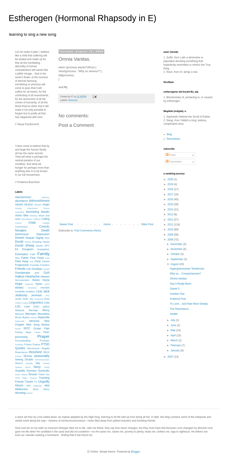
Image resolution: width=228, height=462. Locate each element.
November (177, 249)
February (176, 345)
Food (37, 261)
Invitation (30, 291)
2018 (171, 189)
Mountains (43, 313)
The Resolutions (179, 308)
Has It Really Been (180, 283)
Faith (32, 254)
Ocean (37, 328)
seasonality (41, 356)
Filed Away (21, 261)
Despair (30, 237)
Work (35, 389)
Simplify (29, 363)
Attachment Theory (38, 208)
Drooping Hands (40, 241)
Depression (42, 234)
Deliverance (22, 234)
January (175, 350)
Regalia (45, 348)
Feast (40, 257)
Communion (21, 226)
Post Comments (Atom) (87, 230)
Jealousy (21, 295)
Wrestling (20, 392)
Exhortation (21, 254)
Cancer (18, 223)
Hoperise (29, 284)
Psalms (36, 344)
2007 (171, 356)
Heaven (45, 276)
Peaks (37, 332)
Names (34, 317)
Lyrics (46, 306)
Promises (44, 340)
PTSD (45, 344)
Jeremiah (36, 295)
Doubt (19, 241)
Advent (19, 204)
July (173, 320)
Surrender (43, 370)
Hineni (36, 280)
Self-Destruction (42, 359)
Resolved (35, 352)
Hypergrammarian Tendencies (187, 268)
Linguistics (36, 302)
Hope (18, 283)
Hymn (38, 283)
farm (17, 258)
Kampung (38, 299)
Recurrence (33, 348)
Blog (169, 134)
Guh (46, 272)
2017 (171, 194)
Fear (33, 257)
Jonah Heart (21, 299)
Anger (46, 204)
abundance (21, 200)
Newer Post (66, 224)
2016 (171, 199)
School (18, 356)
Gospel (46, 269)
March (175, 340)
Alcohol (28, 204)
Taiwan (24, 374)
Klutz (46, 299)
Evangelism (43, 249)
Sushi (17, 374)
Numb (18, 328)
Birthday (33, 215)
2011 (171, 224)
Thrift (17, 378)
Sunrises (31, 370)
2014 (171, 209)
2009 (171, 234)
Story (37, 367)
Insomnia (32, 288)
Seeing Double (24, 359)
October (175, 254)
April (173, 335)
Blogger (135, 451)
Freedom (44, 265)
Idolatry (19, 287)
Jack (46, 291)
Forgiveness (22, 265)
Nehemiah (20, 321)
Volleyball (37, 385)
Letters (18, 303)
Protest (28, 344)
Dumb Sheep (24, 245)
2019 (171, 184)
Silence (19, 363)
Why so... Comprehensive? (185, 273)
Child (31, 222)
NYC (27, 328)
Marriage (33, 310)
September (177, 259)
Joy (31, 299)
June (174, 325)
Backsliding (32, 211)
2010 (171, 229)
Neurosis (73, 100)
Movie (18, 317)
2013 (171, 214)
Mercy (45, 310)
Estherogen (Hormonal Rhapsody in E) (82, 18)
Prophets (19, 344)
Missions (19, 314)
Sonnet (46, 363)
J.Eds (39, 291)
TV (35, 381)
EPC (47, 245)
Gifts (28, 269)
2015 (171, 204)
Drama (28, 242)
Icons (47, 284)
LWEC (36, 306)
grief (37, 272)
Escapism (27, 249)
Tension (32, 374)
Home (107, 224)
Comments (174, 161)
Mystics (26, 317)
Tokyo (24, 378)
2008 (171, 239)
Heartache (32, 276)
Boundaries (27, 219)
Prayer (43, 336)
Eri (16, 249)
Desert (19, 237)
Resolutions (173, 138)
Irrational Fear (178, 298)
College (45, 223)
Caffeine (37, 219)
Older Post (147, 224)
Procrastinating (23, 340)
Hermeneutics (22, 280)
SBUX (46, 352)
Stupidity (20, 370)
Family (43, 253)
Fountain (34, 265)
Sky (38, 363)
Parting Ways (23, 332)
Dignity (40, 237)
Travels (29, 381)
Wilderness (21, 389)
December (177, 244)
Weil (47, 385)
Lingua (25, 303)
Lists (46, 302)
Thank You (43, 374)
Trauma (33, 378)
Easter (39, 245)
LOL (18, 306)
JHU (47, 295)
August (175, 264)
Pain (46, 328)
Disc (47, 238)
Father (25, 257)
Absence (45, 197)
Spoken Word (22, 367)
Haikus (20, 276)
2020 (171, 179)
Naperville (43, 317)
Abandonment (23, 197)
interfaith (45, 287)
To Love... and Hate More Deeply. (189, 303)
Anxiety (18, 208)
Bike (25, 215)
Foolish (45, 261)
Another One (177, 293)
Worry (46, 389)
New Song (32, 324)
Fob (31, 261)
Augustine (19, 212)
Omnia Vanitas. (178, 278)
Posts (171, 155)
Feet (47, 258)
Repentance (21, 352)
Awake (174, 313)
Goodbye (37, 268)
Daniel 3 (174, 288)
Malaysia (19, 310)
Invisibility (20, 291)
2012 (171, 219)
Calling (45, 218)
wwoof (29, 393)
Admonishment (39, 200)
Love (27, 306)
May (173, 330)
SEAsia (27, 356)
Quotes (20, 348)
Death (45, 230)
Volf (28, 385)
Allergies (38, 204)
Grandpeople (22, 272)
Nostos (45, 324)
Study (46, 367)
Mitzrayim (30, 313)
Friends (20, 268)
